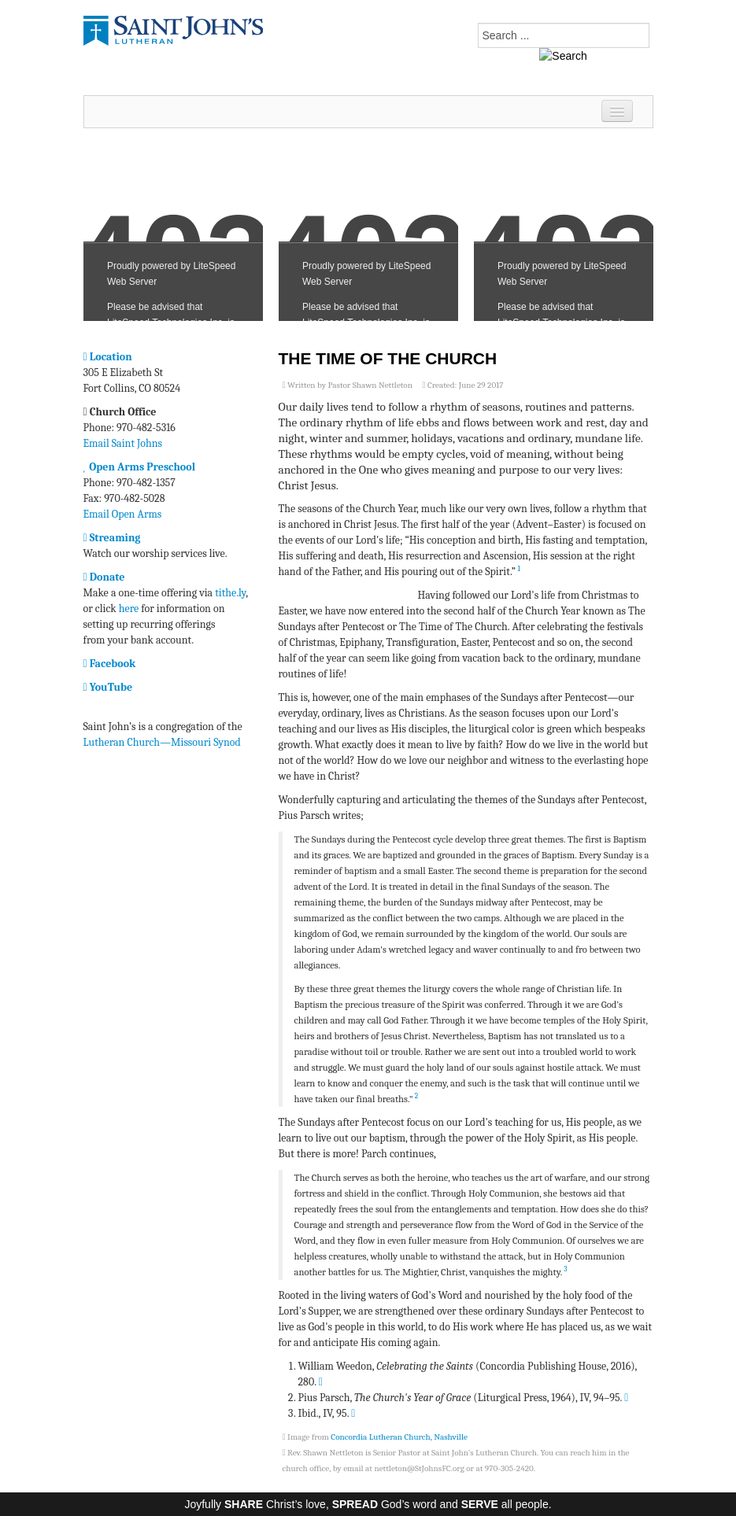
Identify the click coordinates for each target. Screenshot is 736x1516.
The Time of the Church (388, 358)
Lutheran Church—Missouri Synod (162, 742)
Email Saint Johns (123, 443)
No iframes (173, 232)
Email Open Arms (122, 514)
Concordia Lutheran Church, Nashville (399, 1437)
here (129, 608)
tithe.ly (230, 592)
